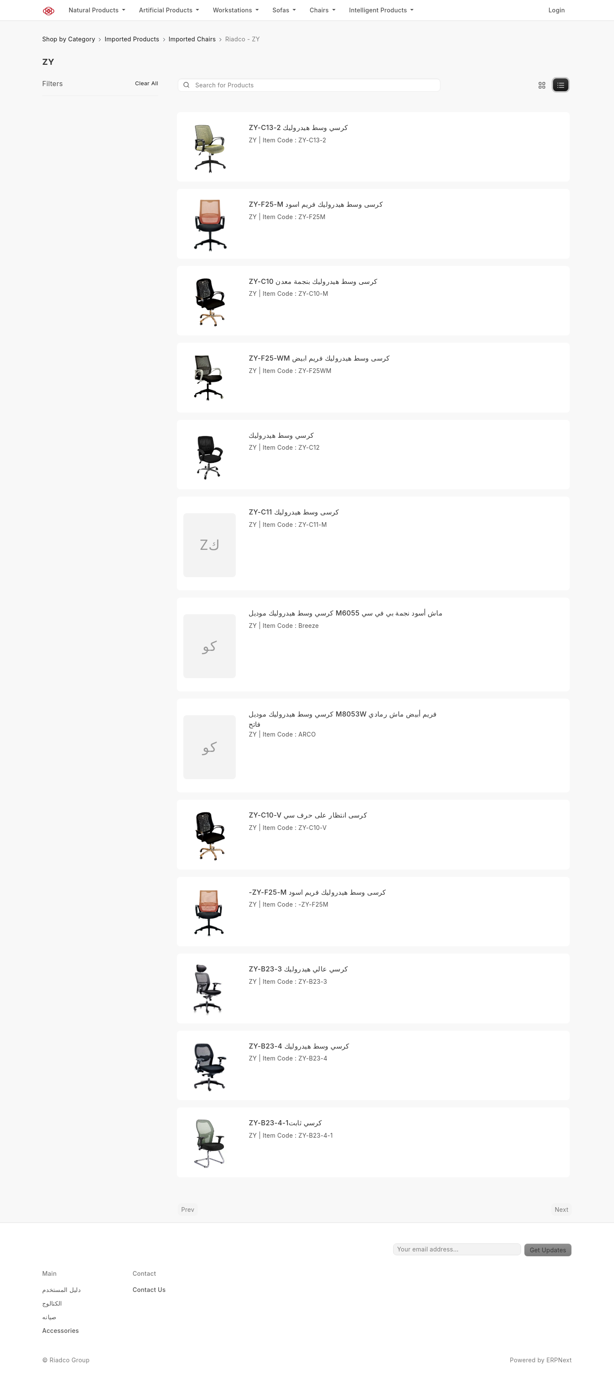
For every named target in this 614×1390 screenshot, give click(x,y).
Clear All (146, 83)
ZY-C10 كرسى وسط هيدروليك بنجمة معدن (313, 281)
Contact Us (149, 1289)
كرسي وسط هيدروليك (281, 435)
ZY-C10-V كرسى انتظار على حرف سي (308, 815)
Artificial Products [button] (166, 10)
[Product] (309, 85)
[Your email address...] (457, 1249)
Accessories (60, 1330)
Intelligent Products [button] (379, 10)
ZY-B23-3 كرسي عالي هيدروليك (298, 969)
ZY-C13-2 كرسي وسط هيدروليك (298, 127)
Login (556, 10)
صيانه (49, 1317)
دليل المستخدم (61, 1289)
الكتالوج (52, 1303)
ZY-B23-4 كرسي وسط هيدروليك (299, 1046)
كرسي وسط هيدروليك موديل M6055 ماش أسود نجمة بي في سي (346, 613)
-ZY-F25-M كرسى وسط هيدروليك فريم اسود (317, 892)
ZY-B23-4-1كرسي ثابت (285, 1122)
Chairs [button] (320, 10)
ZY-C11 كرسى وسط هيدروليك (294, 512)
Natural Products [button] (94, 10)
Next (561, 1209)
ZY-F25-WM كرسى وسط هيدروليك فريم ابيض (319, 358)
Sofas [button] (281, 10)
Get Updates (548, 1250)
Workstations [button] (233, 10)
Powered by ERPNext (541, 1360)
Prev (187, 1209)
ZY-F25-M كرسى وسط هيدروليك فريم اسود (315, 204)
